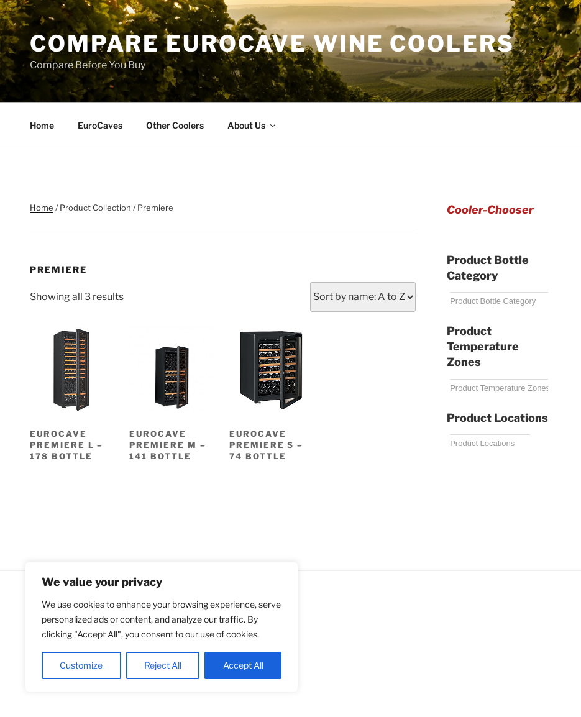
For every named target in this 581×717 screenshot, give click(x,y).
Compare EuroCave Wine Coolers (272, 43)
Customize (81, 665)
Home (42, 125)
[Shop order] (363, 297)
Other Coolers (175, 125)
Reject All (162, 665)
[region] (161, 627)
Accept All (243, 665)
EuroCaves (100, 125)
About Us (252, 125)
